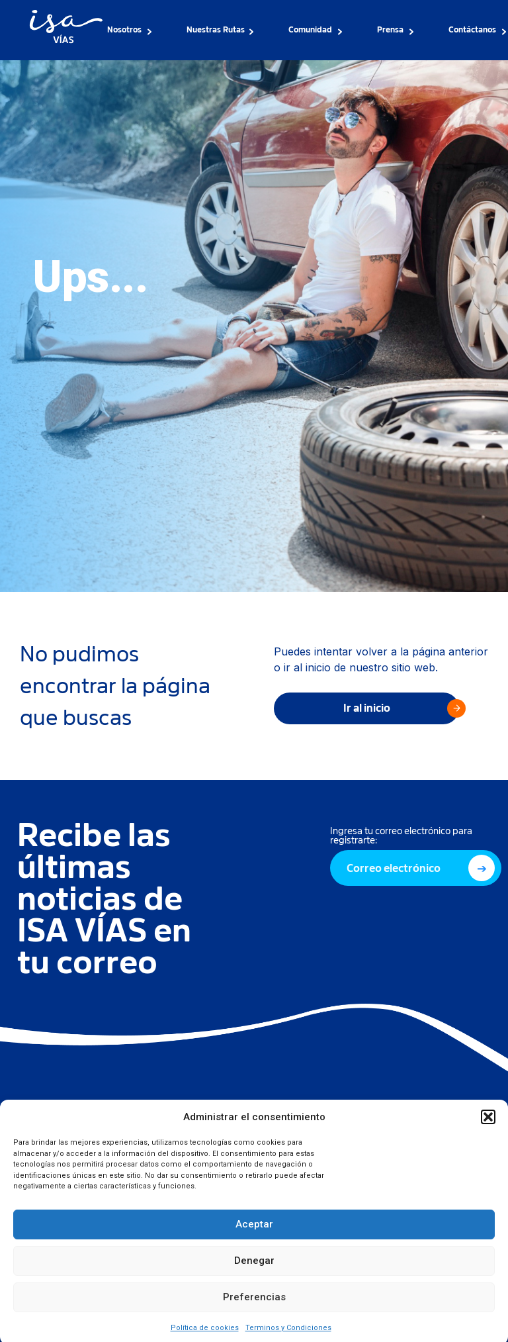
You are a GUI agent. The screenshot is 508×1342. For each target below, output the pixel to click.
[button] (488, 1130)
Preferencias (254, 1311)
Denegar (254, 1274)
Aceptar (254, 1238)
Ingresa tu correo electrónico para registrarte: (401, 835)
